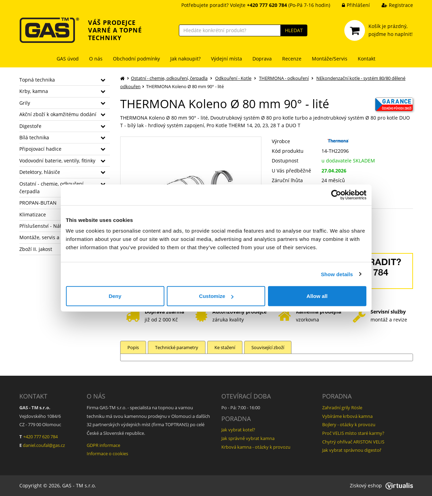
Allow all (317, 296)
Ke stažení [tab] (224, 347)
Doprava (262, 58)
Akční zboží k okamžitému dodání (57, 114)
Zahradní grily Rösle (342, 407)
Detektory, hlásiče (39, 172)
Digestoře (30, 126)
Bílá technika (34, 137)
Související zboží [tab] (267, 347)
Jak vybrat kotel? (238, 430)
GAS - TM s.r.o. (79, 485)
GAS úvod (68, 58)
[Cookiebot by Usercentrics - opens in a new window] (336, 194)
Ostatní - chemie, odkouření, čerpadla (169, 78)
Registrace (392, 5)
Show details (337, 274)
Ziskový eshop (381, 485)
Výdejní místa (226, 58)
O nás (96, 58)
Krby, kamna (33, 91)
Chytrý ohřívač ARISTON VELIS (353, 442)
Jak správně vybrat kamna (248, 438)
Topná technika (37, 79)
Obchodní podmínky (136, 58)
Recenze (291, 58)
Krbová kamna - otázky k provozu (255, 447)
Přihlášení (351, 5)
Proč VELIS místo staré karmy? (353, 433)
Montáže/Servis (329, 58)
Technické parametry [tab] (176, 347)
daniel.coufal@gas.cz (44, 445)
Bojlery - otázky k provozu (348, 424)
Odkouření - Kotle (233, 78)
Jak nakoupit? (185, 58)
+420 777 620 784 (40, 436)
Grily (24, 103)
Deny (115, 296)
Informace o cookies (107, 453)
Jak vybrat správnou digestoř (351, 450)
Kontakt (366, 58)
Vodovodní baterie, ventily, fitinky (57, 160)
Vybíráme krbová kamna (347, 416)
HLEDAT (294, 30)
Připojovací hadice (40, 149)
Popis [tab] (133, 347)
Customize (216, 296)
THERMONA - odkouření (284, 78)
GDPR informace (103, 445)
